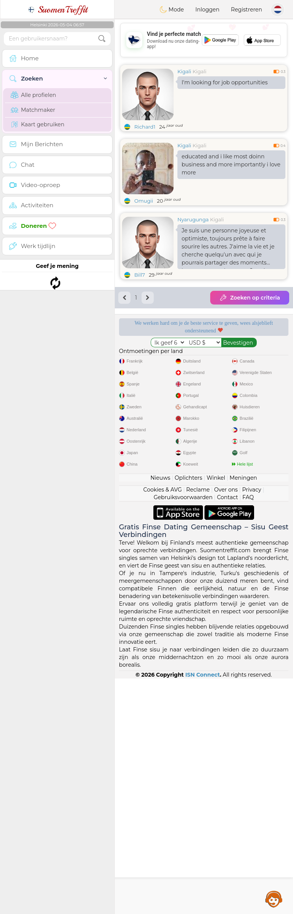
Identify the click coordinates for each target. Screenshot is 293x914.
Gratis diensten (158, 349)
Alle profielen (33, 95)
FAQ (248, 732)
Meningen (243, 713)
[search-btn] (102, 38)
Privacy (251, 725)
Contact (227, 732)
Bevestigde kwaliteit (158, 393)
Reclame (198, 725)
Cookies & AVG (162, 725)
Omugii (143, 201)
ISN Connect (202, 910)
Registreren (246, 9)
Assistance (274, 898)
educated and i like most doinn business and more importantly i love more (231, 164)
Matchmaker (33, 110)
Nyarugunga (193, 219)
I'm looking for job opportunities (225, 82)
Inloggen (207, 9)
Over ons (226, 725)
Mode (171, 9)
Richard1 (144, 127)
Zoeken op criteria (249, 297)
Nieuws (160, 713)
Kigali (184, 71)
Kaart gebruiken (37, 124)
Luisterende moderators (249, 349)
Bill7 (139, 275)
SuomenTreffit (57, 9)
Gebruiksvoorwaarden (183, 732)
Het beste (249, 393)
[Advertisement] (203, 40)
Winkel (215, 713)
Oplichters (188, 713)
